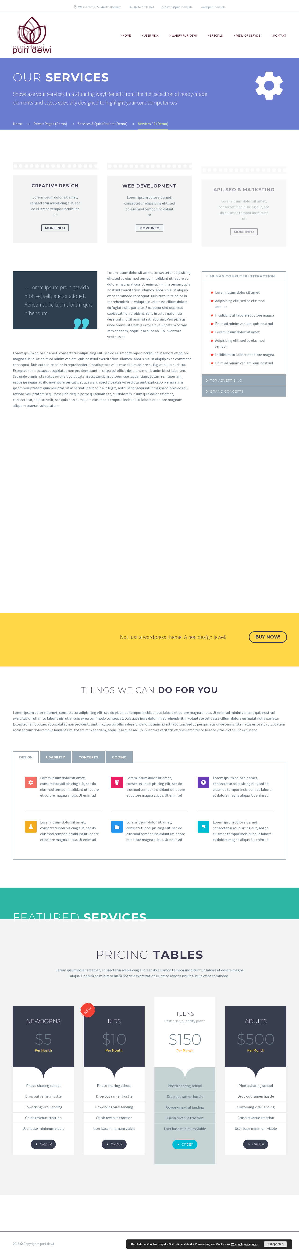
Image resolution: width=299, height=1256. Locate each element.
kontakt (279, 35)
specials (216, 35)
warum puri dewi (184, 35)
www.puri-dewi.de (213, 7)
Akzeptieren (275, 1244)
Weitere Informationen (244, 1244)
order (43, 1144)
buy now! (268, 637)
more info (55, 235)
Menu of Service (248, 35)
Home (127, 35)
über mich (151, 35)
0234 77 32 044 (144, 7)
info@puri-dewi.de (180, 7)
